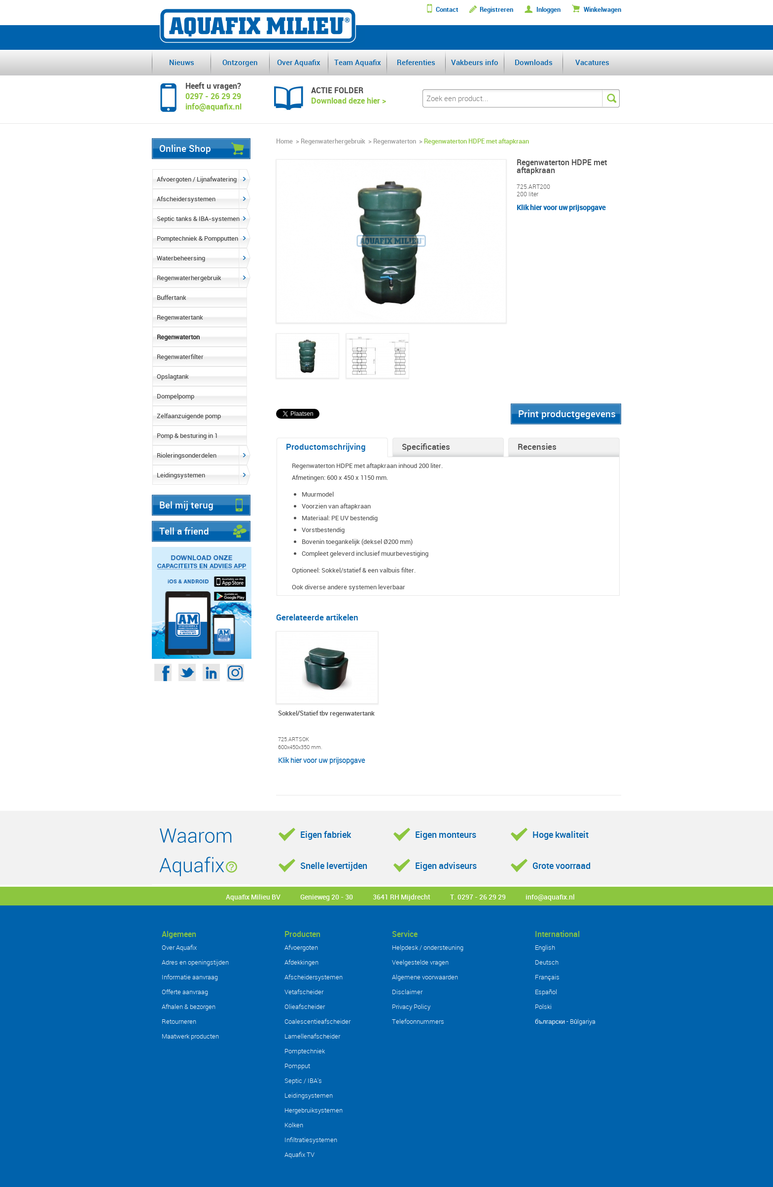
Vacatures (592, 62)
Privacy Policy (411, 1006)
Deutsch (547, 962)
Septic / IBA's (303, 1080)
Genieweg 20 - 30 (326, 896)
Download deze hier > (348, 100)
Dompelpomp (175, 396)
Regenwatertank (180, 317)
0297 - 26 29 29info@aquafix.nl (213, 101)
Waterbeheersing (181, 257)
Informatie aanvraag (190, 976)
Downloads (534, 62)
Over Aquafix (298, 62)
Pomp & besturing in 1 (187, 435)
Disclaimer (407, 991)
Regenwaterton (178, 336)
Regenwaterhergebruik (189, 277)
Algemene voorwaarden (425, 976)
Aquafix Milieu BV (253, 896)
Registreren (496, 9)
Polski (543, 1006)
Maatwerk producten (190, 1036)
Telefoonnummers (418, 1021)
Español (546, 991)
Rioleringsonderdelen (186, 455)
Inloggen (548, 9)
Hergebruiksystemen (313, 1110)
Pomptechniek (304, 1050)
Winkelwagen (602, 9)
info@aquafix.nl (550, 896)
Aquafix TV (299, 1154)
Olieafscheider (304, 1006)
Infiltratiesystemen (310, 1139)
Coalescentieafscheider (317, 1021)
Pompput (297, 1065)
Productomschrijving (326, 446)
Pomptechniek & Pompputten (197, 238)
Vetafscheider (303, 991)
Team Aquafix (357, 62)
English (545, 947)
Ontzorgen (240, 62)
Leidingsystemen (181, 474)
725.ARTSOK (293, 739)
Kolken (293, 1124)
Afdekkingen (301, 962)
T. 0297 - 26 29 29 (478, 896)
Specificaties (426, 446)
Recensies (537, 446)
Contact (447, 9)
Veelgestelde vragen (420, 962)
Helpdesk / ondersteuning (427, 947)
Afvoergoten (301, 947)
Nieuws (181, 62)
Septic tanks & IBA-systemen (198, 218)
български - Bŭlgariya (565, 1021)
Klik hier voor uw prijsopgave (561, 207)
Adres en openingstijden (195, 962)
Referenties (416, 62)
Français (547, 976)
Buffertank (171, 297)
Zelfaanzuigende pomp (189, 415)
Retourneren (179, 1021)
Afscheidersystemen (186, 198)
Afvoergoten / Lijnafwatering (197, 179)
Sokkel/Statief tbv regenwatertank (326, 714)
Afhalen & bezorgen (188, 1006)
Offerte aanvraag (185, 991)
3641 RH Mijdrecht (401, 896)
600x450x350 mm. (300, 747)
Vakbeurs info (474, 62)
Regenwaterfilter (180, 356)
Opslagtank (173, 376)
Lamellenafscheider (312, 1036)
